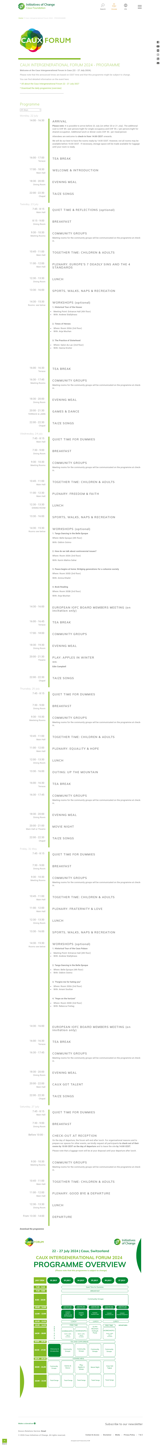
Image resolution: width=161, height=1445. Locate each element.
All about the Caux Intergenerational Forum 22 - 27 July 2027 (50, 84)
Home (21, 18)
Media (117, 1435)
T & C (141, 1435)
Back (4, 1441)
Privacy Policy (129, 1435)
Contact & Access (92, 1435)
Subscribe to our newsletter (124, 1424)
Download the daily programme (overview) (41, 88)
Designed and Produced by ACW (80, 1441)
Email (43, 1431)
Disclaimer (107, 1435)
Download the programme (32, 1229)
